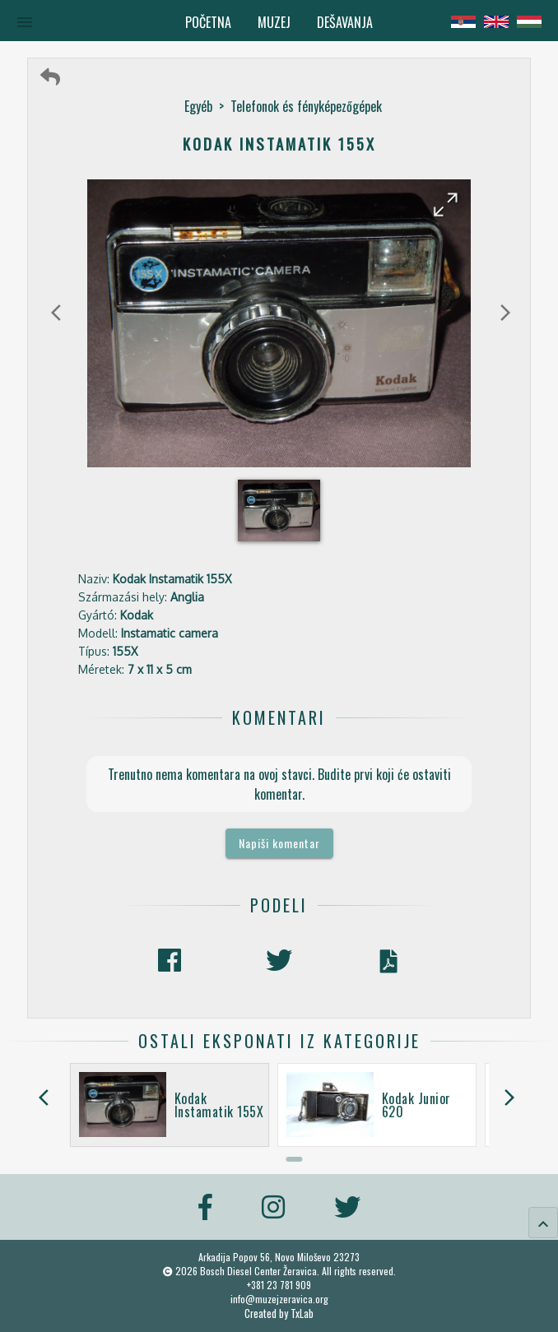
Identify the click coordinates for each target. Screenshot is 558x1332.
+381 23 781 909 (279, 1285)
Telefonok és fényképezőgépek (306, 106)
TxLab (302, 1313)
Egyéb (198, 106)
